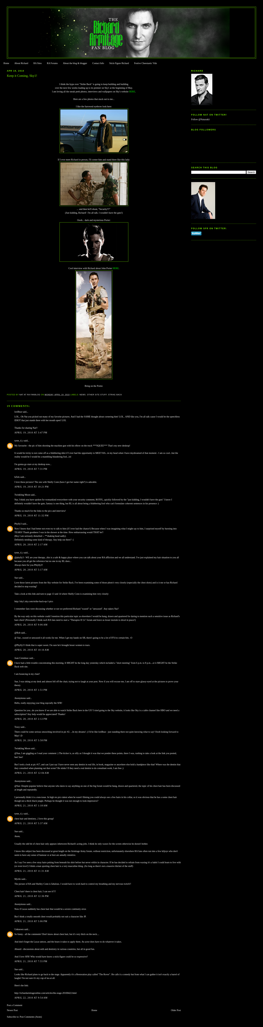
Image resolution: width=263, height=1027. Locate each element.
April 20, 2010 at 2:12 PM (30, 719)
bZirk (17, 477)
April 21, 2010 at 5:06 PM (30, 921)
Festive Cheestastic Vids (145, 63)
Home (6, 63)
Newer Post (12, 1010)
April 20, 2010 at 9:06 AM (31, 624)
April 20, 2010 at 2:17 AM (31, 544)
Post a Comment (14, 1005)
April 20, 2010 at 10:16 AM (31, 650)
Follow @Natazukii (200, 119)
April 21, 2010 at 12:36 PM (31, 896)
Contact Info (98, 63)
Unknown (19, 929)
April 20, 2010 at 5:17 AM (31, 569)
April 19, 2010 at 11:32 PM (31, 515)
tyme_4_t (18, 440)
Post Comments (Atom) (31, 1017)
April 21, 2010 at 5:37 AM (31, 823)
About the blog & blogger (75, 63)
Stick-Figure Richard (119, 63)
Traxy (17, 727)
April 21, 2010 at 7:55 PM (30, 961)
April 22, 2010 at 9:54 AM (31, 997)
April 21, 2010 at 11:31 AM (31, 871)
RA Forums (52, 63)
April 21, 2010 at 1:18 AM (31, 805)
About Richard (21, 63)
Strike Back (115, 395)
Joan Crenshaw (21, 658)
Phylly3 (18, 524)
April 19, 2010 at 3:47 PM (30, 432)
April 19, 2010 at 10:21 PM (31, 487)
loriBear (18, 412)
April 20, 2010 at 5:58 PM (30, 740)
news (83, 395)
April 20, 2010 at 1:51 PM (30, 690)
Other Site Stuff (97, 395)
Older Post (176, 1010)
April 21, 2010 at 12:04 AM (31, 773)
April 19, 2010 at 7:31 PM (30, 469)
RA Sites (37, 63)
